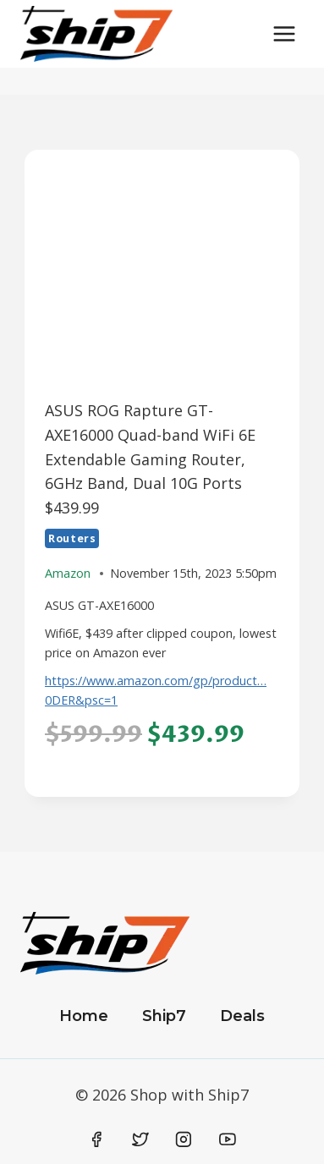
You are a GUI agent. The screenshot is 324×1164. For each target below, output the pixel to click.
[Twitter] (140, 1139)
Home (83, 1016)
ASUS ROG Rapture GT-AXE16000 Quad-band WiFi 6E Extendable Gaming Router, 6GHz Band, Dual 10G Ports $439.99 (150, 459)
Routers (72, 538)
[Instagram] (183, 1139)
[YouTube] (227, 1139)
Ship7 (164, 1016)
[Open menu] (284, 33)
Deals (242, 1016)
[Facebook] (97, 1139)
